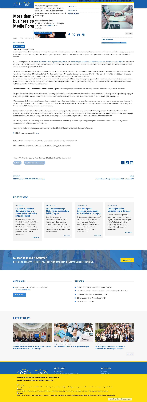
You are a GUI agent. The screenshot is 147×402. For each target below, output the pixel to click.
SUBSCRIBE (127, 260)
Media (18, 163)
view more (130, 354)
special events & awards (35, 163)
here (37, 133)
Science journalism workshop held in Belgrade (119, 209)
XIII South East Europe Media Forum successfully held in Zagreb (57, 211)
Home (15, 38)
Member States (106, 373)
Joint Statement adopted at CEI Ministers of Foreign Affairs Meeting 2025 (102, 291)
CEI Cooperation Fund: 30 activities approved (92, 294)
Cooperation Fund (59, 344)
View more (19, 295)
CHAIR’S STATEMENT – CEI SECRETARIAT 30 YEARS (94, 287)
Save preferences (126, 399)
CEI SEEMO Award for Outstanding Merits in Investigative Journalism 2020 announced (26, 212)
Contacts (127, 4)
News (21, 38)
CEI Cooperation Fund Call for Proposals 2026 (31, 287)
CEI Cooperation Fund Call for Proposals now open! (71, 346)
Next (132, 176)
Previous (16, 176)
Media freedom (19, 46)
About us (104, 371)
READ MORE (36, 237)
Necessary (21, 385)
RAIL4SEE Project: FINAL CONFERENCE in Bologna (29, 179)
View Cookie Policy (49, 380)
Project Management (19, 344)
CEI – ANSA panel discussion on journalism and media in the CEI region (88, 211)
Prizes (120, 4)
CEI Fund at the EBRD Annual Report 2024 (91, 298)
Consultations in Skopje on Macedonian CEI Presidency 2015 (114, 179)
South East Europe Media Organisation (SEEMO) (50, 62)
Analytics (20, 389)
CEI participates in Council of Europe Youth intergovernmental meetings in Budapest (110, 347)
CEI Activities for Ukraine (85, 301)
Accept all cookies (114, 399)
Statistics (20, 393)
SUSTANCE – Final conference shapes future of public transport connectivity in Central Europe (32, 347)
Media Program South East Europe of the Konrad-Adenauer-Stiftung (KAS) (96, 62)
